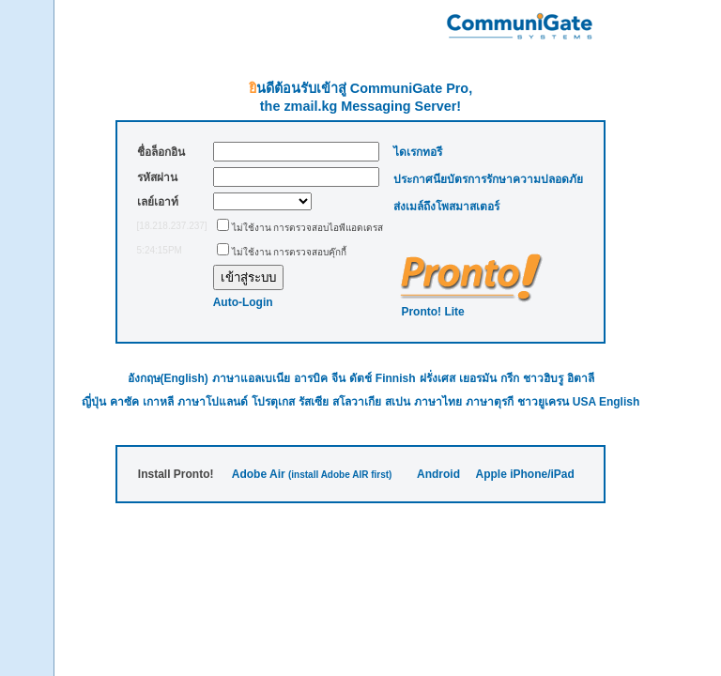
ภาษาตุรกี (490, 401)
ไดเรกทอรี (417, 152)
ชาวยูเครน (543, 401)
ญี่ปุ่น (94, 401)
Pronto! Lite (432, 311)
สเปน (397, 401)
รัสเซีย (314, 401)
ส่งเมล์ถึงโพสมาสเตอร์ (446, 206)
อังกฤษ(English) (168, 378)
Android (438, 474)
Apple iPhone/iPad (524, 474)
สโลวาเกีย (356, 401)
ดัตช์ (360, 378)
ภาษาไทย (438, 401)
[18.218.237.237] (172, 226)
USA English (606, 401)
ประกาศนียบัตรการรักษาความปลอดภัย (488, 179)
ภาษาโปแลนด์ (212, 401)
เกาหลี (158, 401)
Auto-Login (243, 302)
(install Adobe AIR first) (339, 474)
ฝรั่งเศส (437, 378)
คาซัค (124, 401)
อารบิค (311, 378)
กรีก (509, 378)
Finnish (396, 378)
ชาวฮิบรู (543, 378)
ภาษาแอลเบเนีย (251, 378)
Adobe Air (258, 474)
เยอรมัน (478, 378)
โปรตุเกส (273, 401)
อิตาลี (580, 378)
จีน (338, 378)
